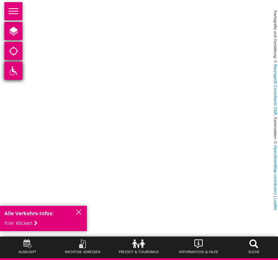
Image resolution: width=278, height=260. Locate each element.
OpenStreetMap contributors (275, 170)
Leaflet (275, 204)
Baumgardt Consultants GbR (275, 89)
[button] (23, 223)
